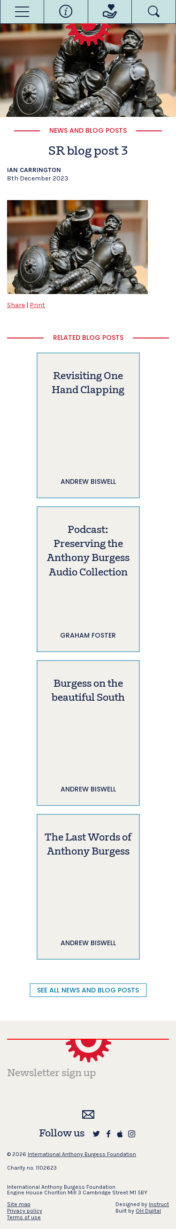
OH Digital (148, 1210)
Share (16, 305)
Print (37, 305)
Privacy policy (24, 1210)
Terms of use (24, 1217)
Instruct (159, 1204)
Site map (19, 1204)
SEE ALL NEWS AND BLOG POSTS (88, 990)
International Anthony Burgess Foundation (82, 1154)
